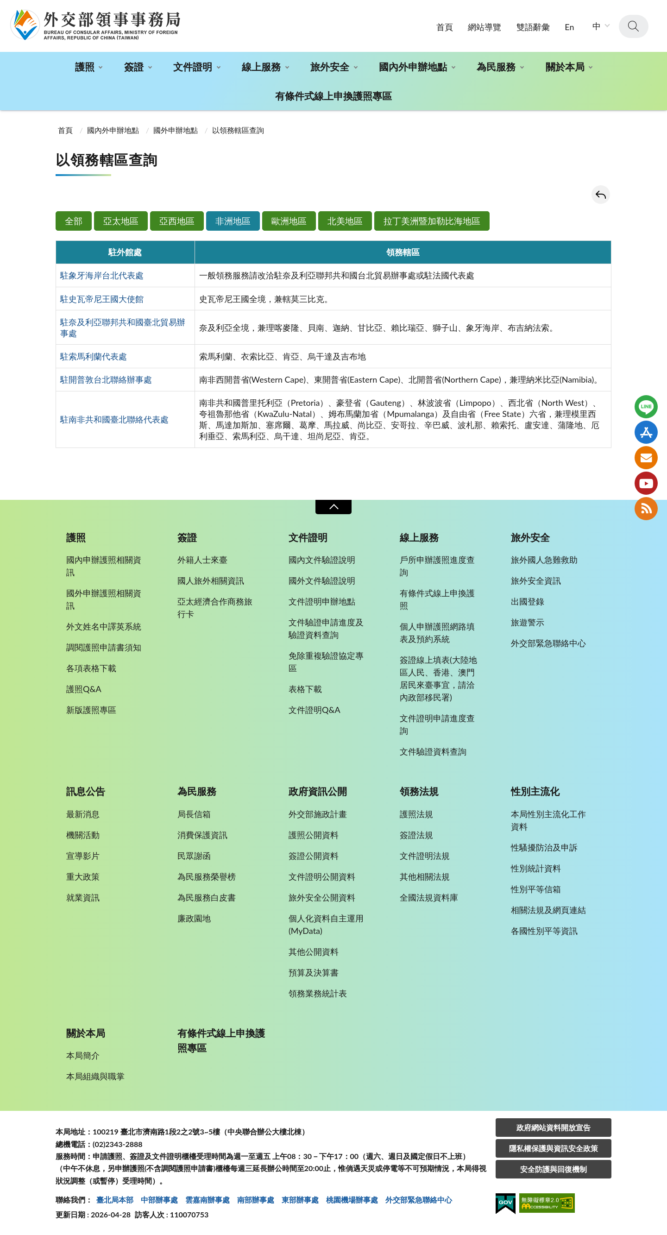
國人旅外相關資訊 (210, 580)
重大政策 (83, 876)
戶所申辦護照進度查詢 (437, 565)
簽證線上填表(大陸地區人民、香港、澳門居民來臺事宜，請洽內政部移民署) (438, 678)
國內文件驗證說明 (322, 559)
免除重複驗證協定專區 (326, 661)
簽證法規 (416, 835)
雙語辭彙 (533, 27)
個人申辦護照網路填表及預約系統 (437, 632)
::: (5, 7)
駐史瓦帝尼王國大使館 (102, 299)
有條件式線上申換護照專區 (333, 95)
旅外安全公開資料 (322, 897)
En (569, 27)
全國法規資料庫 (429, 897)
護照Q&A (83, 689)
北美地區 (345, 220)
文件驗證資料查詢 (433, 751)
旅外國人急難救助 (544, 559)
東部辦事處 (300, 1199)
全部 (73, 220)
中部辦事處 (159, 1199)
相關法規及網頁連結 (548, 910)
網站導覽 (484, 27)
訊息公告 (85, 791)
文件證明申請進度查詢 (437, 724)
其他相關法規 (425, 876)
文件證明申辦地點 (322, 601)
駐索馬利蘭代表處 (93, 356)
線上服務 (261, 66)
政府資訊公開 (318, 791)
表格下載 (305, 689)
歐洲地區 (289, 220)
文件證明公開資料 (322, 876)
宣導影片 (83, 856)
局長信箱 (194, 814)
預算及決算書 (314, 972)
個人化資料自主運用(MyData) (326, 924)
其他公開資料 (314, 951)
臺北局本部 (114, 1199)
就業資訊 (83, 897)
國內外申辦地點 (413, 66)
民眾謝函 (194, 856)
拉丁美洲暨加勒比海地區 (432, 220)
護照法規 (416, 814)
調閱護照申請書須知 (103, 647)
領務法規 (419, 791)
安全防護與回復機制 (553, 1169)
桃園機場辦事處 (352, 1199)
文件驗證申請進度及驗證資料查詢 (326, 628)
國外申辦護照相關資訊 (103, 599)
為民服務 (496, 66)
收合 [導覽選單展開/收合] (333, 507)
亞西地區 (177, 220)
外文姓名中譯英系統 (103, 626)
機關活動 (83, 835)
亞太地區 (120, 220)
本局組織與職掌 (95, 1076)
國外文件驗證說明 (322, 580)
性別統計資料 (536, 868)
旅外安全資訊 (536, 580)
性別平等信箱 (536, 889)
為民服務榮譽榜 (206, 876)
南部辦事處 (255, 1199)
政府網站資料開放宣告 (553, 1127)
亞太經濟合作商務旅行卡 (214, 607)
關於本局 (565, 66)
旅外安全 (329, 66)
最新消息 (83, 814)
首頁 (444, 27)
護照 (84, 66)
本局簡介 (83, 1055)
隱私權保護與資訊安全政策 (553, 1148)
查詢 (633, 26)
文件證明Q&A (314, 710)
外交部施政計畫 (318, 814)
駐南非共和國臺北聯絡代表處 (114, 419)
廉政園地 (194, 918)
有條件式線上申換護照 (437, 599)
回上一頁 (600, 194)
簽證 (134, 66)
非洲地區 (233, 220)
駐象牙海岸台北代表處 (102, 275)
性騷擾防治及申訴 (544, 847)
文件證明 (192, 66)
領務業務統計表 (318, 993)
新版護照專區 (91, 710)
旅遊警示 (527, 622)
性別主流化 (535, 791)
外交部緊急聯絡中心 (548, 643)
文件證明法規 (425, 856)
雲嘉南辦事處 (207, 1199)
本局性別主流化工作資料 (548, 820)
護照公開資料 (314, 835)
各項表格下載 (91, 668)
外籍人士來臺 (202, 559)
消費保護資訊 (202, 835)
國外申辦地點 (175, 130)
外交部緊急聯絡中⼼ (418, 1199)
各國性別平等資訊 (544, 931)
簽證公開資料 (314, 856)
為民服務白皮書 (206, 897)
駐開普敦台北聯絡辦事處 (106, 379)
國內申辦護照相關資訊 (103, 565)
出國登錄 (527, 601)
